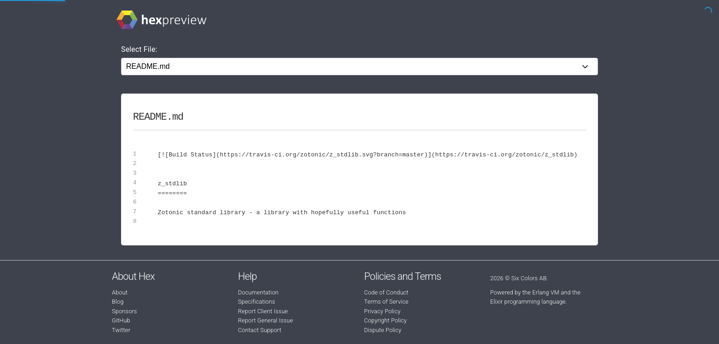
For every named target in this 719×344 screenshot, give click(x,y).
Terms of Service (386, 301)
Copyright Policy (385, 320)
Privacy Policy (382, 311)
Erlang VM (545, 292)
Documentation (258, 292)
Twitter (121, 330)
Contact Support (259, 330)
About (119, 292)
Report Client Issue (263, 311)
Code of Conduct (386, 292)
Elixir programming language (528, 301)
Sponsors (124, 311)
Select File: (139, 49)
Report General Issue (265, 320)
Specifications (256, 301)
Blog (118, 301)
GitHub (121, 320)
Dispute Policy (382, 330)
